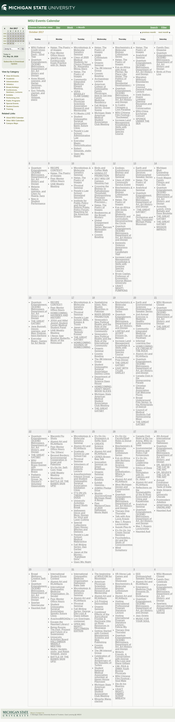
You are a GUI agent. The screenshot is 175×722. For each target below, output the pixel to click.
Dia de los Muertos (120, 684)
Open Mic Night (82, 562)
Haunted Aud (143, 531)
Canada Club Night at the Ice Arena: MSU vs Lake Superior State (144, 440)
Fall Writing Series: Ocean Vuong (102, 107)
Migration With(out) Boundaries (142, 79)
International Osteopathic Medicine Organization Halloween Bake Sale (81, 579)
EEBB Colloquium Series (101, 57)
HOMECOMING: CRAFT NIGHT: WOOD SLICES (103, 388)
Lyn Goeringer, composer (82, 619)
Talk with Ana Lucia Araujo (122, 517)
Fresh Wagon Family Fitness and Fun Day (164, 181)
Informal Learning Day (143, 342)
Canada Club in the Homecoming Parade (144, 379)
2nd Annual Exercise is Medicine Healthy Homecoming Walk (143, 320)
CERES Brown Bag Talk (102, 457)
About (32, 713)
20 (21, 38)
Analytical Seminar (141, 56)
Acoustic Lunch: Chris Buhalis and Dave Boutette (164, 210)
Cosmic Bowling (99, 74)
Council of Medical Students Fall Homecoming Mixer (143, 414)
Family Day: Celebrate (163, 580)
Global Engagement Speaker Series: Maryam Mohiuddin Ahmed (103, 226)
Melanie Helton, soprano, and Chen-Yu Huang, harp (38, 191)
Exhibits (9, 95)
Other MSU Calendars (15, 121)
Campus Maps (12, 123)
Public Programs (13, 101)
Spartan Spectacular (37, 603)
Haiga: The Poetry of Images (60, 48)
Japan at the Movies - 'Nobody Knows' (80, 331)
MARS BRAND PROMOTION (102, 315)
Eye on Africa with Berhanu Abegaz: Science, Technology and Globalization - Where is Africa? (123, 467)
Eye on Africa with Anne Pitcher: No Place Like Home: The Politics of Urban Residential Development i (123, 76)
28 (23, 41)
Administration (12, 82)
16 (10, 38)
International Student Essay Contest (58, 576)
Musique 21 (56, 478)
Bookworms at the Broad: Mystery (103, 215)
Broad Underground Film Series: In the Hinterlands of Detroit (144, 402)
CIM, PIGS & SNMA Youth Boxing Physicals (122, 669)
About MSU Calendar (15, 118)
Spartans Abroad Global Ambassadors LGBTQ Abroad (165, 608)
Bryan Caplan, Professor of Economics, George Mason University (123, 278)
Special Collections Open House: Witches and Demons (81, 527)
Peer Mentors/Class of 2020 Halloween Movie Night (102, 508)
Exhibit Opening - (100, 483)
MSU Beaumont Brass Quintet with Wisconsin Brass (38, 466)
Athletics (10, 84)
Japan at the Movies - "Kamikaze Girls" (80, 555)
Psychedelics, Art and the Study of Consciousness (123, 541)
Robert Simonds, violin (82, 149)
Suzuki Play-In (123, 527)
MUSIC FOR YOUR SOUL (143, 619)
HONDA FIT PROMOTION (102, 174)
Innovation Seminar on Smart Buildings (101, 465)
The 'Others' (57, 452)
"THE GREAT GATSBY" (143, 210)
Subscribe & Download (14, 61)
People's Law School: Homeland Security (81, 194)
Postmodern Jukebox (163, 500)
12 (18, 36)
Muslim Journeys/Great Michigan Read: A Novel (103, 497)
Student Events (12, 106)
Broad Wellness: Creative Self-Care (38, 577)
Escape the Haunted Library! (59, 623)
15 (8, 38)
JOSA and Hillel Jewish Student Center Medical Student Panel (59, 324)
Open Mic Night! (79, 154)
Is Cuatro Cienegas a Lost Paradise (122, 107)
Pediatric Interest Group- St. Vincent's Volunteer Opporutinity (38, 480)
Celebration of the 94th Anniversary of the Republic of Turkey (103, 660)
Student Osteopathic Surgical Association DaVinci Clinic (102, 369)
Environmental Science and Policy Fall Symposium (144, 451)
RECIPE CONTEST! (56, 169)
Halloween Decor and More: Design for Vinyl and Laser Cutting (81, 515)
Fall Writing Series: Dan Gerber (80, 546)
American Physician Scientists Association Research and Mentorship (81, 105)
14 (23, 36)
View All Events (12, 76)
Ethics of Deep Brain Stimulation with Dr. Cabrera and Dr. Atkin (144, 473)
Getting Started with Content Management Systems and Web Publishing (103, 636)
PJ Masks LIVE (82, 113)
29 (8, 43)
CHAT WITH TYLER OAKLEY (121, 370)
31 (13, 43)
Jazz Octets (142, 615)
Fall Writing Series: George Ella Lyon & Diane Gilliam (82, 612)
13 (21, 36)
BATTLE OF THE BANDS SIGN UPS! (59, 483)
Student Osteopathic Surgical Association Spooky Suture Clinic (58, 610)
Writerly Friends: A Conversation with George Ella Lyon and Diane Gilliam (122, 658)
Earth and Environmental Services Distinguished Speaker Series (144, 172)
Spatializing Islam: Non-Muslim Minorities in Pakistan (101, 307)
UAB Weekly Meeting (57, 185)
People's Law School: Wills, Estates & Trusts (81, 321)
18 (15, 38)
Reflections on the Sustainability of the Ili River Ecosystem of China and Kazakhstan (144, 494)
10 (13, 36)
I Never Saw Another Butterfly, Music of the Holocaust (60, 339)
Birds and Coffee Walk (101, 169)
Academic (10, 79)
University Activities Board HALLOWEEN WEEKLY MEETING (59, 641)
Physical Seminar (78, 186)
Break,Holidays (12, 87)
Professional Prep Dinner (122, 358)
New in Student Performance (38, 201)
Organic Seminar (99, 63)
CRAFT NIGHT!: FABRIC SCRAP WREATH (120, 694)
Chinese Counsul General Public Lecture (144, 88)
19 (18, 38)
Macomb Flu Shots (57, 437)
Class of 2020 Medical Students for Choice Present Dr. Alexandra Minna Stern (82, 63)
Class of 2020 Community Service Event (122, 182)
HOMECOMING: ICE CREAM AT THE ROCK (144, 348)
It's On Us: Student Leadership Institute (142, 461)
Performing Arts (13, 98)
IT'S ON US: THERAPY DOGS (80, 495)
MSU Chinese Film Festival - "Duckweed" (123, 114)
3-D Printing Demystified (101, 602)
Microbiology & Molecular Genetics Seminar (82, 51)
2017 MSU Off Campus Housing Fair (102, 180)
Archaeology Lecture (102, 80)
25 (15, 41)
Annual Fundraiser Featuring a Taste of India (164, 483)
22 (8, 41)
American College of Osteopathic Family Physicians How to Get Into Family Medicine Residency (103, 93)
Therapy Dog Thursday (122, 512)
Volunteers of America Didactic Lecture (81, 467)
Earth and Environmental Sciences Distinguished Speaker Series (144, 307)
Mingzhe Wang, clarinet (103, 700)
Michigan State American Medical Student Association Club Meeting (103, 119)
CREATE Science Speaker (99, 446)
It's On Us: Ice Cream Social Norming (123, 532)
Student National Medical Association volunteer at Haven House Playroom (102, 675)
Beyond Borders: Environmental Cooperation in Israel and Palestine (59, 460)
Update (14, 64)
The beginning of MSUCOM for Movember (103, 576)
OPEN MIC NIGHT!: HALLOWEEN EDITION (81, 627)
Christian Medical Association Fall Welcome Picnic (143, 390)
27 (21, 41)
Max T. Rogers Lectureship (123, 522)
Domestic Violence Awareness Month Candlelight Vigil (121, 248)
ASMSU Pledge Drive (103, 489)
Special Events (12, 104)
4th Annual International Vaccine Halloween (164, 439)
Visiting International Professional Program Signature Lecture (122, 607)
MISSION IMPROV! (161, 228)
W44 (4, 43)
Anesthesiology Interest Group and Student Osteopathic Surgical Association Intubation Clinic (82, 482)
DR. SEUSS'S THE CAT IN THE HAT (164, 467)
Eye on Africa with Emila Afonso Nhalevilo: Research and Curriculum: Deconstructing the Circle (123, 215)
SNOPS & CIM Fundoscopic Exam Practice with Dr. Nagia (58, 61)
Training (9, 109)
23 (10, 41)
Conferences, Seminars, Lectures (14, 91)
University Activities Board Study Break (81, 504)
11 (15, 36)
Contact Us (40, 713)
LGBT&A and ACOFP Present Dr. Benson (122, 334)
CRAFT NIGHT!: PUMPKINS (121, 288)
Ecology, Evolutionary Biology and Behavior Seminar (122, 172)
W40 (4, 33)
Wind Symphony (121, 548)
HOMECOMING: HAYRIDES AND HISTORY (59, 315)
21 (23, 38)
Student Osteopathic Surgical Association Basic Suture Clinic (81, 122)
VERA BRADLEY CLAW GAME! (81, 93)
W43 (4, 41)
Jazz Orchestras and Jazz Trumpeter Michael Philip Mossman (144, 219)
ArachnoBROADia (60, 618)
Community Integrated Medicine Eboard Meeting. (80, 84)
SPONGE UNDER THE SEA (142, 121)
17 (13, 38)
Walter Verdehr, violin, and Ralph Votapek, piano (59, 651)
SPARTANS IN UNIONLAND (164, 506)
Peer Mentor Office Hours (57, 54)
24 (13, 41)
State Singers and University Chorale (164, 493)
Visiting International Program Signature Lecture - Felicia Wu (122, 621)
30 (10, 43)
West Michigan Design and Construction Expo (123, 488)
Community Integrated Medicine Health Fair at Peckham (143, 333)
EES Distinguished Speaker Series (144, 576)
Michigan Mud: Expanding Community (163, 171)
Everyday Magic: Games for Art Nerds (39, 340)
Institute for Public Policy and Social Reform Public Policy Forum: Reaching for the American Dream (82, 208)
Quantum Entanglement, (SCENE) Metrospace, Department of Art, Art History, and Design (165, 195)
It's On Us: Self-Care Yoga (59, 468)
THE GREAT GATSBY (163, 217)
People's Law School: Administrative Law (82, 134)
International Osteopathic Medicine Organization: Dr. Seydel (59, 591)
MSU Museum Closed (164, 303)
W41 (4, 36)
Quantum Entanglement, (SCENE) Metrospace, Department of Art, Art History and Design (39, 67)
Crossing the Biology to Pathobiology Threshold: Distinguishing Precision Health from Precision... (103, 194)
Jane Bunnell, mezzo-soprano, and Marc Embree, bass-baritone (38, 331)
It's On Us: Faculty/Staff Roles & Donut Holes (123, 439)
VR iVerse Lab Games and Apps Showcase (123, 577)
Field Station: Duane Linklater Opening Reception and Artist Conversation (144, 101)
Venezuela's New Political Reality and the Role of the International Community (103, 325)
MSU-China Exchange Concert (142, 113)
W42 (4, 38)
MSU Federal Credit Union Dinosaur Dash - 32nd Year (38, 52)
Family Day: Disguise (163, 48)
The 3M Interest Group (103, 69)
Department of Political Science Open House (102, 380)
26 (18, 41)
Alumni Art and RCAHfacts (144, 354)
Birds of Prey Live (164, 72)
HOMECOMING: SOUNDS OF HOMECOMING (82, 344)
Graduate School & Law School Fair (81, 453)
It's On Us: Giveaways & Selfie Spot (102, 438)
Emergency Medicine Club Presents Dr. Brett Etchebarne (144, 591)
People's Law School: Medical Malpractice (81, 538)
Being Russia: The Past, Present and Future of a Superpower (60, 630)
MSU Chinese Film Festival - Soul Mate (123, 678)
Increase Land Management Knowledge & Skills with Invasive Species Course (123, 127)
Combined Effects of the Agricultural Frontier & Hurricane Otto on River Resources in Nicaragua (103, 620)
